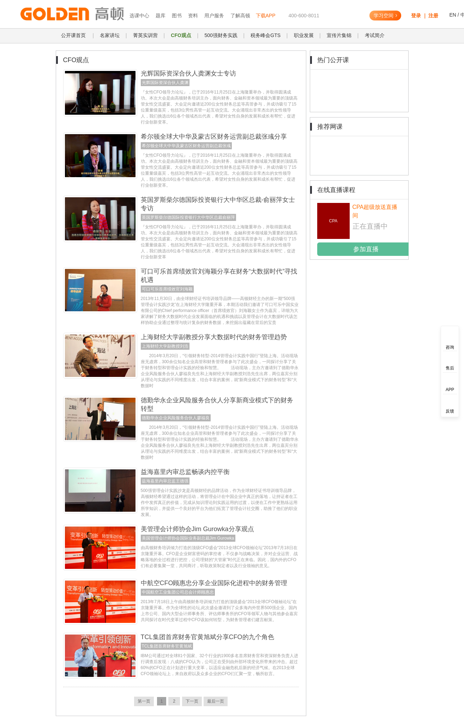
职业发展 (304, 35)
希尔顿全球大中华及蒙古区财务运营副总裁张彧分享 (214, 136)
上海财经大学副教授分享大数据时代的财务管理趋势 (214, 337)
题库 (160, 15)
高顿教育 (64, 14)
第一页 (144, 701)
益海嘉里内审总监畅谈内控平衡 (185, 471)
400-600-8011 (304, 15)
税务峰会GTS (266, 35)
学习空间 (385, 15)
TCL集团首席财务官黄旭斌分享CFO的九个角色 (207, 637)
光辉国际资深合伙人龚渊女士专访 (188, 73)
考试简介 (375, 35)
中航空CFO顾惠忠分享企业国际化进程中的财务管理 (214, 583)
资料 (193, 15)
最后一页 (215, 701)
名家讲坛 (110, 35)
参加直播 (366, 249)
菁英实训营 (145, 35)
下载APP (266, 15)
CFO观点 (181, 35)
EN (452, 15)
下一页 (192, 701)
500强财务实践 (220, 35)
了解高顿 (240, 15)
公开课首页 (73, 35)
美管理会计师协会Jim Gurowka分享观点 (197, 529)
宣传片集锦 (339, 35)
